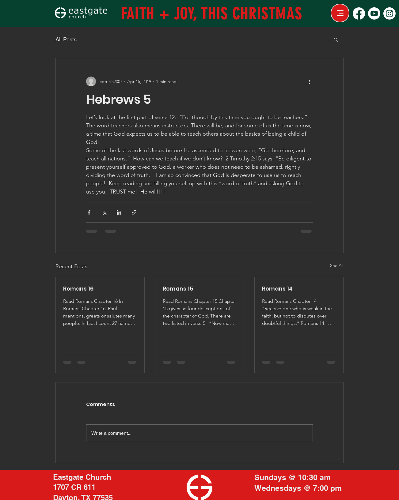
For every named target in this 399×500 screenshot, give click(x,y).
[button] (336, 39)
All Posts (66, 39)
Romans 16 (78, 288)
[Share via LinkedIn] (119, 212)
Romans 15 (178, 288)
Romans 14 (277, 288)
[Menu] (340, 13)
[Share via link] (134, 212)
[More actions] (309, 81)
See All (337, 265)
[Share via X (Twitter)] (104, 212)
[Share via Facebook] (89, 212)
